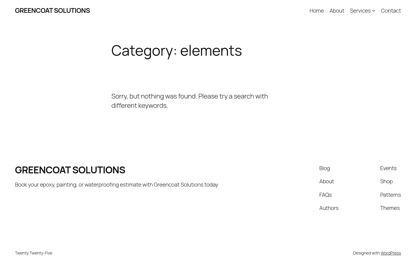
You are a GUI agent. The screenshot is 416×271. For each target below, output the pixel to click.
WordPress (391, 253)
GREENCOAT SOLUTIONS (52, 10)
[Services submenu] (373, 10)
